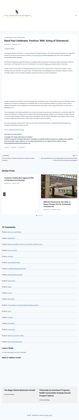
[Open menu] (75, 15)
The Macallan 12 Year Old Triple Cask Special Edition (23, 305)
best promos (11, 281)
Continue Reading (9, 394)
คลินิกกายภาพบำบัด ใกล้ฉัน (16, 335)
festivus (7, 147)
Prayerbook (11, 323)
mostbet (10, 317)
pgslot (9, 287)
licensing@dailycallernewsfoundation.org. (17, 143)
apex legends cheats (14, 262)
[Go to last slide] (4, 194)
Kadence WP (48, 415)
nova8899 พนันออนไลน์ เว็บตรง (17, 268)
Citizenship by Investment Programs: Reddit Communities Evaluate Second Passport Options (55, 393)
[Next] (74, 194)
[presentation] (59, 186)
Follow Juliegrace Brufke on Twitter (14, 129)
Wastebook (47, 64)
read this (10, 256)
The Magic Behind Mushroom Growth (19, 390)
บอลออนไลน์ (11, 238)
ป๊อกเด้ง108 (11, 299)
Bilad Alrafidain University (15, 274)
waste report (21, 147)
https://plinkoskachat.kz (15, 341)
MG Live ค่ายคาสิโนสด (14, 232)
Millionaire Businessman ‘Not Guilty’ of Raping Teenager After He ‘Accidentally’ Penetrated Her (57, 204)
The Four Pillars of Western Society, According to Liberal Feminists (20, 157)
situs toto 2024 (12, 250)
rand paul (13, 147)
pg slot (10, 293)
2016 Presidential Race (10, 37)
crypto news (11, 329)
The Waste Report (37, 55)
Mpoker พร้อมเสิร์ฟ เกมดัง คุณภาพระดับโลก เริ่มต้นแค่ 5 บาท (25, 244)
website (21, 125)
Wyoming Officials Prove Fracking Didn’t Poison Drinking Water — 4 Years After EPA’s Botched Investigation (59, 157)
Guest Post (8, 44)
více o (9, 311)
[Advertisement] (39, 87)
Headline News (21, 37)
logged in (12, 352)
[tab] (36, 215)
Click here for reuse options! (13, 134)
